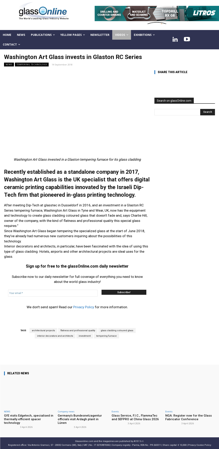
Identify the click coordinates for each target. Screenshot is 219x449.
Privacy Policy (83, 307)
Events (115, 411)
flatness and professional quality (78, 330)
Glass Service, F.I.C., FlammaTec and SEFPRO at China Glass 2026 (135, 417)
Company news (66, 411)
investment (85, 336)
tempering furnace (106, 336)
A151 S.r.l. (139, 441)
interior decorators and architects (55, 336)
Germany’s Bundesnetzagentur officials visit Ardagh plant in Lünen (80, 419)
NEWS (9, 64)
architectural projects (43, 330)
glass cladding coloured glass (117, 330)
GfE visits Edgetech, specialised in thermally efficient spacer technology (28, 419)
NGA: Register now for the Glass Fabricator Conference (188, 417)
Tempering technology (32, 64)
